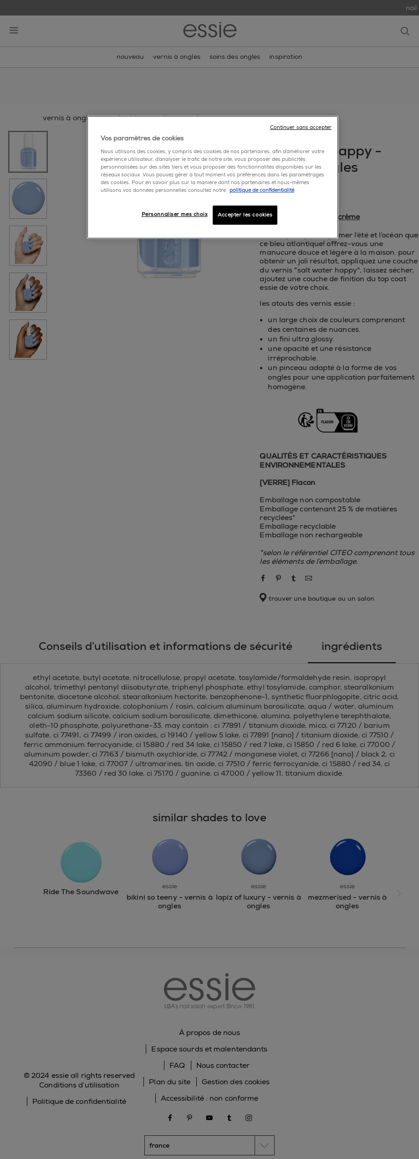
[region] (212, 177)
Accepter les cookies (245, 214)
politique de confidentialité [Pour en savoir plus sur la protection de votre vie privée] (262, 190)
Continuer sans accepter (301, 127)
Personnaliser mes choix (175, 214)
